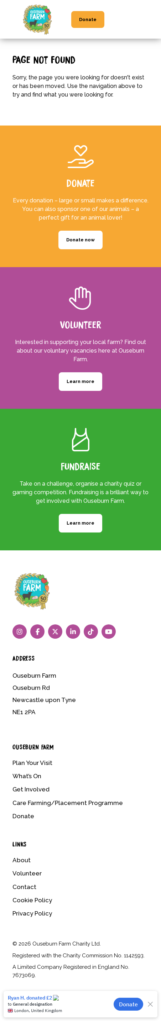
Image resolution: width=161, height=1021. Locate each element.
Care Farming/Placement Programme (67, 802)
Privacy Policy (32, 913)
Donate (88, 19)
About (21, 860)
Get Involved (31, 789)
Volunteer (27, 873)
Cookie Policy (32, 900)
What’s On (26, 776)
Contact (24, 886)
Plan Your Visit (32, 762)
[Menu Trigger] (143, 14)
